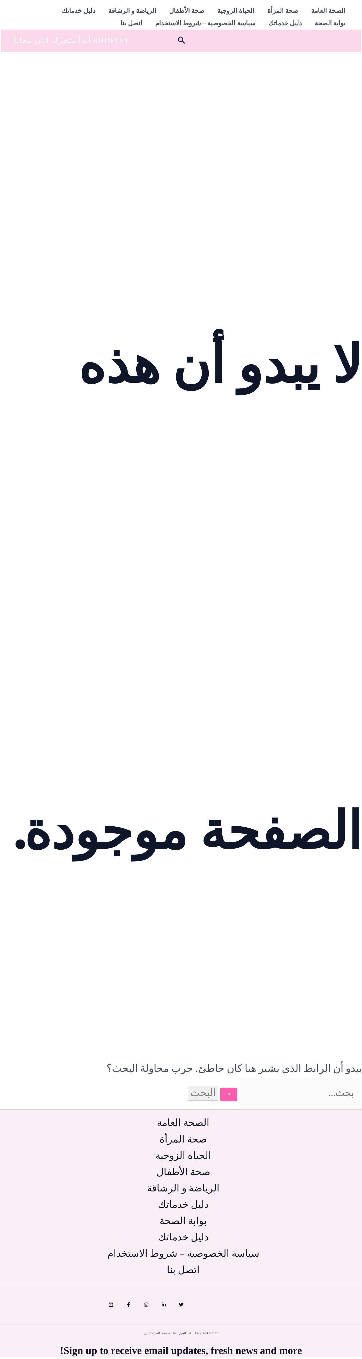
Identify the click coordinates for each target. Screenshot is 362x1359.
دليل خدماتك (78, 10)
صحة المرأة (282, 10)
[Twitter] (181, 1306)
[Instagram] (146, 1306)
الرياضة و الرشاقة (132, 10)
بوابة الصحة (330, 18)
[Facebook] (128, 1306)
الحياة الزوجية (235, 10)
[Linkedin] (163, 1306)
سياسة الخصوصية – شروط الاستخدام (205, 18)
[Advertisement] (181, 84)
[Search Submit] (222, 1088)
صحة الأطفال (186, 10)
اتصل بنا (131, 18)
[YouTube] (111, 1306)
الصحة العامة (328, 10)
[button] (181, 34)
